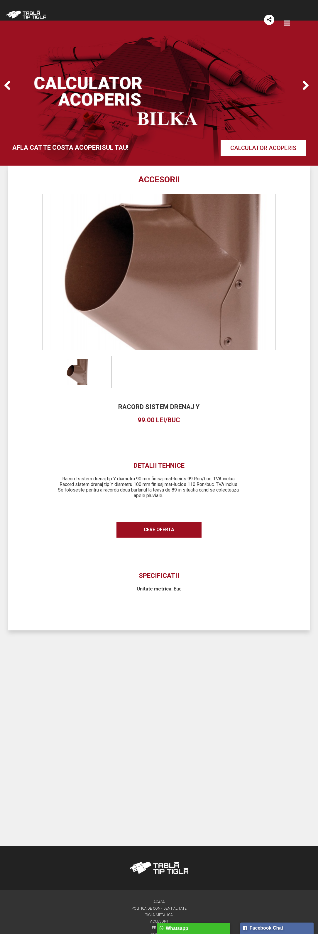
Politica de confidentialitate (159, 909)
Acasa (159, 902)
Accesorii (159, 921)
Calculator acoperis (263, 148)
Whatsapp (174, 928)
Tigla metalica (159, 915)
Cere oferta (159, 529)
